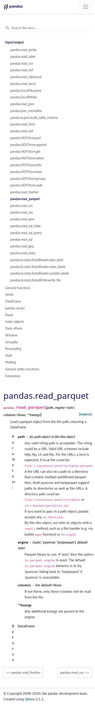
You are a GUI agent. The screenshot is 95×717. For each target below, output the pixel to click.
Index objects (14, 321)
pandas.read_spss (22, 219)
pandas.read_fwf (21, 70)
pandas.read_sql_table (25, 226)
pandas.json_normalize (25, 111)
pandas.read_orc (21, 206)
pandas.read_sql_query (26, 233)
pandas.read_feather (24, 192)
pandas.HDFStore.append (28, 145)
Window (11, 335)
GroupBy (11, 342)
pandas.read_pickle (23, 50)
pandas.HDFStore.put (25, 138)
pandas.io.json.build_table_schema (34, 118)
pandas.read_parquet (25, 199)
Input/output (14, 42)
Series (9, 294)
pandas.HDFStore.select (27, 158)
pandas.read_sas (21, 212)
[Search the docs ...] (47, 28)
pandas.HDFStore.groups (28, 179)
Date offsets (13, 328)
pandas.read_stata (22, 253)
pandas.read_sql (21, 239)
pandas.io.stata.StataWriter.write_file (35, 280)
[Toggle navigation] (86, 7)
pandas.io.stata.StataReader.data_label (36, 260)
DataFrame (13, 301)
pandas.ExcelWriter (23, 97)
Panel (9, 315)
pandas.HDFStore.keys (26, 172)
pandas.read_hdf (21, 131)
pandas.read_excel (23, 84)
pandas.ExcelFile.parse (25, 90)
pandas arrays (15, 308)
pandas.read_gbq (22, 246)
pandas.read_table (22, 56)
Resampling (13, 349)
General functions (17, 288)
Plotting (10, 362)
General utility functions (22, 369)
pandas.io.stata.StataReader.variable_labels (39, 273)
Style (8, 355)
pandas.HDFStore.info (25, 165)
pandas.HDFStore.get (25, 151)
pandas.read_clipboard (25, 77)
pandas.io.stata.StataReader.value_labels (38, 267)
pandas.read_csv (21, 63)
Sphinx (30, 699)
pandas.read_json (22, 104)
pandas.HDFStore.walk (26, 185)
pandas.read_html (22, 124)
